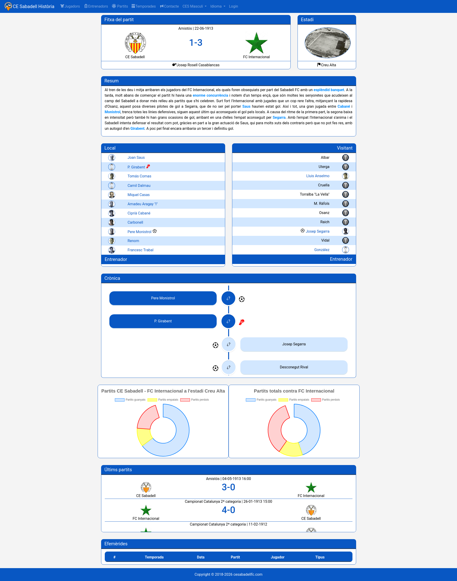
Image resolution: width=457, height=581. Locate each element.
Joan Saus (136, 157)
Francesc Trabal (141, 250)
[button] (120, 6)
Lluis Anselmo (317, 176)
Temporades (144, 6)
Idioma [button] (216, 6)
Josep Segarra (317, 231)
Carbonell (135, 222)
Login (233, 6)
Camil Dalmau (139, 185)
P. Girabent (136, 167)
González (321, 250)
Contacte (169, 6)
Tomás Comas (139, 176)
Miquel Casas (139, 195)
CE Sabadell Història (33, 6)
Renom (133, 241)
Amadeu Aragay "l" (143, 204)
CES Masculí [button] (193, 6)
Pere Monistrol (140, 232)
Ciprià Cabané (139, 213)
